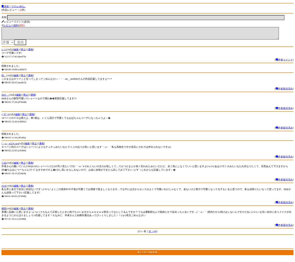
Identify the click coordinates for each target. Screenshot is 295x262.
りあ (4, 165)
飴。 (4, 77)
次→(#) (152, 233)
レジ (4, 51)
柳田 (4, 210)
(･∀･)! (5, 116)
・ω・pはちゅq (10, 145)
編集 (16, 51)
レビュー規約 (11, 25)
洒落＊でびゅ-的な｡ (14, 6)
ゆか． (5, 97)
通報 (30, 51)
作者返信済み (284, 90)
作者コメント (284, 62)
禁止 (23, 51)
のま (4, 188)
